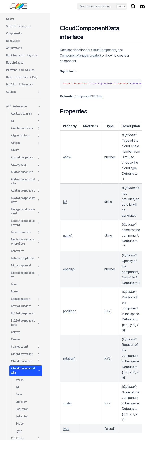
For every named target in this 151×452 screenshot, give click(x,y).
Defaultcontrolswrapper (26, 323)
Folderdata (26, 429)
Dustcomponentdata (26, 349)
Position (22, 80)
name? (68, 235)
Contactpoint (26, 231)
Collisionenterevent (26, 126)
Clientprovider (26, 25)
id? (65, 202)
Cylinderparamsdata (26, 288)
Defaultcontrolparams (26, 311)
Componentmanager (26, 181)
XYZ (107, 311)
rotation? (69, 358)
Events (15, 380)
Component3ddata (26, 172)
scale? (67, 403)
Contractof (19, 238)
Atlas (20, 51)
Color (15, 143)
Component (18, 157)
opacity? (69, 269)
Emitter (16, 358)
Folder (26, 422)
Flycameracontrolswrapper (26, 405)
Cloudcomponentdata (26, 42)
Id (17, 58)
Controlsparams (22, 272)
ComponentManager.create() (80, 55)
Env (13, 365)
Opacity (21, 73)
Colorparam (26, 150)
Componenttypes (22, 217)
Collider (26, 110)
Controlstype (20, 279)
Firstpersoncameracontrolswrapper (26, 391)
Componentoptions (26, 193)
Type (19, 102)
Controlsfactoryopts (26, 262)
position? (69, 311)
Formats (16, 436)
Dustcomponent (21, 339)
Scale (20, 95)
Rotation (22, 88)
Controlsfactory (26, 253)
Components (19, 209)
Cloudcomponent (26, 33)
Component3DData (88, 96)
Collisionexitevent (25, 135)
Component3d (26, 165)
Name (19, 66)
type (66, 429)
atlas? (67, 157)
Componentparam (26, 202)
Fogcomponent (26, 414)
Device (26, 332)
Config (15, 224)
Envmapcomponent (26, 373)
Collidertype (20, 117)
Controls (17, 246)
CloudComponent (103, 50)
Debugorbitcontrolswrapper (26, 300)
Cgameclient (26, 18)
